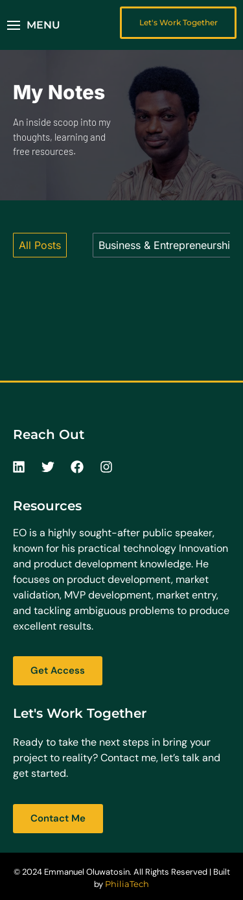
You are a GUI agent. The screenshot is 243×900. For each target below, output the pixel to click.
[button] (33, 25)
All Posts (40, 245)
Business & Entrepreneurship (167, 245)
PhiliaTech (127, 884)
